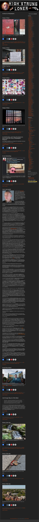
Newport (30, 164)
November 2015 (30, 75)
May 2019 (29, 39)
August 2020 (30, 26)
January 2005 (30, 114)
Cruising (29, 120)
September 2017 (30, 57)
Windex (30, 149)
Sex (29, 153)
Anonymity (30, 142)
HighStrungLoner (30, 127)
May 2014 (29, 91)
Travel (22, 41)
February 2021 (30, 21)
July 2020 (29, 27)
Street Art (29, 157)
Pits (29, 136)
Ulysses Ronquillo (27, 518)
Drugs (3, 363)
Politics (18, 73)
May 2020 (29, 29)
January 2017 (30, 64)
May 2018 (29, 50)
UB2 (29, 147)
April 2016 (29, 71)
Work (29, 169)
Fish (29, 134)
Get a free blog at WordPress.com (14, 518)
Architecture (16, 41)
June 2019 (29, 38)
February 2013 (30, 100)
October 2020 (30, 24)
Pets (29, 150)
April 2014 (29, 92)
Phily (15, 132)
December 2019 (30, 33)
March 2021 (30, 20)
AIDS (24, 150)
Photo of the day (6, 422)
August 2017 (30, 58)
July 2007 (29, 112)
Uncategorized (30, 167)
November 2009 (30, 111)
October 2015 (30, 76)
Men (29, 132)
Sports (29, 156)
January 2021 (30, 22)
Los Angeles (30, 163)
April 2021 (29, 19)
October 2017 (30, 56)
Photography (23, 42)
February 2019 (30, 42)
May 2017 (29, 60)
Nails (23, 102)
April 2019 (29, 40)
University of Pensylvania (19, 448)
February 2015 (30, 83)
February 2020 (30, 31)
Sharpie (29, 154)
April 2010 (29, 110)
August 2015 (30, 78)
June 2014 (29, 90)
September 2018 (30, 46)
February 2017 (30, 63)
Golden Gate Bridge (31, 144)
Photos (20, 41)
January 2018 (30, 53)
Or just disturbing (6, 156)
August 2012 (30, 104)
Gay (15, 150)
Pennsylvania (8, 42)
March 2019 (30, 41)
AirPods (30, 141)
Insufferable (8, 151)
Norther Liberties (4, 42)
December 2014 (30, 85)
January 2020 (30, 32)
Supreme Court (21, 73)
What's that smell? (31, 148)
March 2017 (30, 62)
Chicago (30, 162)
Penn (3, 448)
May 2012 (29, 107)
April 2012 (29, 108)
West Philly (13, 508)
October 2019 (30, 35)
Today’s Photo (5, 18)
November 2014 (30, 86)
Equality (23, 72)
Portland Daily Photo (31, 177)
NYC (29, 165)
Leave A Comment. (5, 104)
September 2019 (30, 36)
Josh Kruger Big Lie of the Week (10, 398)
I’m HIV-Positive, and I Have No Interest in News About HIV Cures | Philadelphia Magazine (12, 138)
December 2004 (30, 115)
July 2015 (29, 79)
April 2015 (29, 81)
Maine (29, 129)
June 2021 (29, 17)
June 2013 (29, 96)
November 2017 (30, 55)
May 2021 (29, 18)
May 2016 (29, 70)
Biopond (3, 440)
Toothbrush (30, 137)
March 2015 (30, 82)
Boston (30, 160)
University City (9, 508)
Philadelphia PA (8, 73)
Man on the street (31, 135)
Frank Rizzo (4, 385)
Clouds (6, 132)
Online (18, 150)
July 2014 (29, 89)
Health (16, 150)
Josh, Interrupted (6, 189)
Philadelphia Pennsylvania (17, 42)
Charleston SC (31, 161)
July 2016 (29, 68)
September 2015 (30, 77)
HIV (5, 363)
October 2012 (30, 103)
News (18, 362)
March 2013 (30, 99)
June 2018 (29, 49)
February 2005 (30, 113)
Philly (18, 41)
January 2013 (30, 101)
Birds (22, 478)
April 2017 (29, 61)
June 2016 (29, 69)
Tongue (30, 146)
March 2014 (30, 93)
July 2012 (29, 105)
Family (29, 121)
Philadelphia (11, 42)
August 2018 (30, 47)
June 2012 (29, 106)
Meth (13, 363)
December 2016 (30, 65)
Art (18, 392)
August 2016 (30, 67)
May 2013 (29, 97)
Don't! (30, 143)
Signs (29, 155)
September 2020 (30, 25)
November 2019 (30, 34)
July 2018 (29, 48)
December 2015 (30, 74)
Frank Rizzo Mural (6, 367)
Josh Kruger (11, 151)
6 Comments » (4, 364)
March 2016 (30, 72)
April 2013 (29, 98)
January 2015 (30, 84)
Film (29, 122)
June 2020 (29, 28)
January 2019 (30, 43)
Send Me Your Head (31, 178)
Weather (29, 168)
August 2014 (30, 88)
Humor (29, 128)
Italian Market (10, 385)
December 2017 (30, 54)
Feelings (30, 133)
